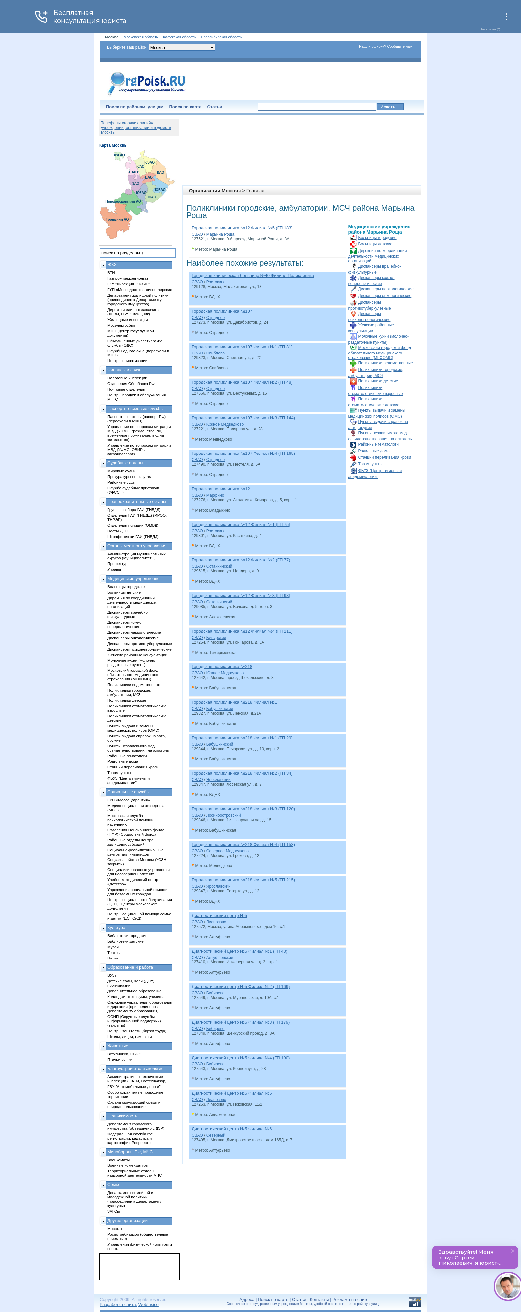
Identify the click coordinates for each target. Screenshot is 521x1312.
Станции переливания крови (384, 457)
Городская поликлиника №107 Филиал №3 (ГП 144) (243, 417)
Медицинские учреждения (133, 578)
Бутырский (216, 637)
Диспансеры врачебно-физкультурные (128, 614)
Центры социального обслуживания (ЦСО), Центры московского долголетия (139, 903)
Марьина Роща (220, 234)
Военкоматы (118, 1160)
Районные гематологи (378, 444)
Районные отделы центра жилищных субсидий (130, 842)
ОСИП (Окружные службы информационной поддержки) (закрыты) (134, 1020)
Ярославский (218, 779)
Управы (114, 569)
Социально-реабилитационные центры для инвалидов (135, 852)
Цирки (112, 958)
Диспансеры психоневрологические (139, 649)
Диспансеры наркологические (386, 289)
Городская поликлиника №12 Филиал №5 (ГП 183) (242, 227)
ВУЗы (112, 975)
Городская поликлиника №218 (222, 666)
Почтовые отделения (126, 389)
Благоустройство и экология (135, 1068)
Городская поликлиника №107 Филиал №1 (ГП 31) (242, 346)
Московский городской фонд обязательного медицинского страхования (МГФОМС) (379, 352)
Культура (116, 927)
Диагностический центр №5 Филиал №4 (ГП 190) (241, 1057)
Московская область (141, 37)
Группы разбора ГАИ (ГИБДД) (134, 509)
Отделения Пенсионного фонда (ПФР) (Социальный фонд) (135, 832)
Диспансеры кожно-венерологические (125, 624)
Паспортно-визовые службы (135, 408)
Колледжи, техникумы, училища (136, 996)
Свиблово (215, 353)
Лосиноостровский (223, 815)
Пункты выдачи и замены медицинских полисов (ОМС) (133, 728)
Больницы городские (377, 237)
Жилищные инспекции (127, 319)
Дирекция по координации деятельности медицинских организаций (377, 255)
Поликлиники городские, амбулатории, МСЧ (129, 692)
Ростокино (216, 282)
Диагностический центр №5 (219, 915)
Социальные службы (128, 791)
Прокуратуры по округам (129, 476)
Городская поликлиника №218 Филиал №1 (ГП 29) (242, 737)
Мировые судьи (121, 471)
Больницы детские (375, 244)
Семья (113, 1184)
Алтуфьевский (219, 957)
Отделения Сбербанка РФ (131, 383)
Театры (113, 952)
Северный (215, 1135)
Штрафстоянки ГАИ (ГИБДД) (133, 536)
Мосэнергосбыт (121, 325)
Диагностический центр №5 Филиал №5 (232, 1093)
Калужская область (179, 37)
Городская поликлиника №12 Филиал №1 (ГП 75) (241, 524)
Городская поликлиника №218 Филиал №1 (234, 702)
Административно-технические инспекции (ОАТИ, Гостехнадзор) (137, 1078)
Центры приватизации (127, 360)
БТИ (111, 272)
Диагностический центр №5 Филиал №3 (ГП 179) (241, 1022)
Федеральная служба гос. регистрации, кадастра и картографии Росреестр (130, 1138)
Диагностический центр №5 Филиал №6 (232, 1128)
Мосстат (114, 1228)
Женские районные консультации (137, 655)
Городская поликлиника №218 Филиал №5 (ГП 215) (243, 879)
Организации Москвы (215, 190)
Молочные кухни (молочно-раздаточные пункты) (131, 662)
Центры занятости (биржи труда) (136, 1031)
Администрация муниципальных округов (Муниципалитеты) (136, 556)
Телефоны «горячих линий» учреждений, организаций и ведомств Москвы (136, 128)
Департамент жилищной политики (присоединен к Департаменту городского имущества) (137, 299)
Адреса (246, 1299)
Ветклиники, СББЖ (124, 1054)
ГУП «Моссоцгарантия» (128, 800)
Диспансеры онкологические (385, 295)
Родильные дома (374, 451)
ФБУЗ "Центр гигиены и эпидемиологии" (128, 780)
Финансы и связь (124, 369)
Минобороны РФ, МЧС (130, 1151)
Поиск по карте (185, 106)
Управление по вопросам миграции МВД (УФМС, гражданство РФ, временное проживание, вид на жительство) (139, 433)
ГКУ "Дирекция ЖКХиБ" (128, 284)
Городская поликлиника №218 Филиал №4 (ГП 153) (243, 844)
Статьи (214, 106)
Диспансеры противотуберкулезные (139, 643)
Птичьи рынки (119, 1059)
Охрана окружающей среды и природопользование (133, 1104)
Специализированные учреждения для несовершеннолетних (138, 871)
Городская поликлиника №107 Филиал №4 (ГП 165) (243, 453)
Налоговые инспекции (127, 378)
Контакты (319, 1299)
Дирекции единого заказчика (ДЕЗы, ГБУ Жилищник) (133, 311)
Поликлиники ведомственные (385, 363)
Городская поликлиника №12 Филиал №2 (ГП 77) (241, 559)
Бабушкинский (219, 708)
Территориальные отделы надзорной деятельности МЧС (134, 1173)
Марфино (215, 495)
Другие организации (127, 1220)
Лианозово (216, 922)
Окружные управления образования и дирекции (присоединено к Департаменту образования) (139, 1006)
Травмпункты (370, 464)
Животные (117, 1045)
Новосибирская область (221, 37)
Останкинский (219, 566)
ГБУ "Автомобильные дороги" (134, 1086)
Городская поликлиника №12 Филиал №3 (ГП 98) (241, 595)
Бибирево (215, 993)
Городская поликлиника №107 (222, 311)
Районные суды (121, 482)
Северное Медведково (227, 851)
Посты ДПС (117, 531)
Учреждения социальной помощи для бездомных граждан (137, 891)
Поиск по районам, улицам (134, 106)
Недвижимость (122, 1115)
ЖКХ (112, 264)
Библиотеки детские (125, 941)
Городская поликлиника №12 (221, 488)
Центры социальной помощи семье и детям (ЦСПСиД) (139, 916)
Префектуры (118, 563)
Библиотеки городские (127, 935)
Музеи (113, 947)
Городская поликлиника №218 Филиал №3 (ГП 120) (243, 808)
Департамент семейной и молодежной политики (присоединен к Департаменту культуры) (134, 1199)
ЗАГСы (113, 1211)
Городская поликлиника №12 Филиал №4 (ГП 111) (242, 631)
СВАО (197, 234)
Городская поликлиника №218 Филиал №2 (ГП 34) (242, 773)
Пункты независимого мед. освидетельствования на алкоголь (138, 748)
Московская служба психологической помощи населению (130, 819)
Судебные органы (125, 462)
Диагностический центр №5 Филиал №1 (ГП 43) (239, 951)
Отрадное (215, 317)
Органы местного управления (136, 545)
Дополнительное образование (134, 991)
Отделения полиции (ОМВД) (132, 525)
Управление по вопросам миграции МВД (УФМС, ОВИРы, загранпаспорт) (139, 449)
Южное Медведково (225, 424)
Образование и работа (130, 967)
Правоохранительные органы (136, 501)
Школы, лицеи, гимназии (129, 1036)
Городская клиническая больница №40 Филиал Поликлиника (253, 275)
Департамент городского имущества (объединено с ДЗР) (135, 1126)
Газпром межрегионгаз (127, 278)
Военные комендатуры (128, 1165)
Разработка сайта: (118, 1304)
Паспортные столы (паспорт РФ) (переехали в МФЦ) (136, 418)
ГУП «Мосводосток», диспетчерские (139, 289)
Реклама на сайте (350, 1299)
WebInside (148, 1304)
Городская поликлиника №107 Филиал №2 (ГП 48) (242, 382)
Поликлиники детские (378, 381)
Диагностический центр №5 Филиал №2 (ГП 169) (241, 986)
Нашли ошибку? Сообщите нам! (386, 46)
